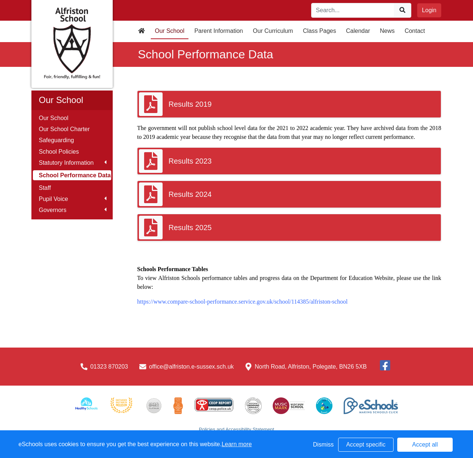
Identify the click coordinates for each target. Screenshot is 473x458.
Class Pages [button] (319, 31)
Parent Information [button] (218, 31)
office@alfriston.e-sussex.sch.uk (191, 366)
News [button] (387, 31)
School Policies (59, 151)
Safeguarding (56, 140)
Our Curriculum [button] (273, 31)
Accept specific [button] (366, 444)
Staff (45, 188)
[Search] (353, 10)
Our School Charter (64, 129)
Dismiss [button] (323, 444)
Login (429, 10)
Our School (53, 118)
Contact (415, 31)
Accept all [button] (425, 444)
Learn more (237, 444)
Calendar (358, 31)
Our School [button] (169, 31)
